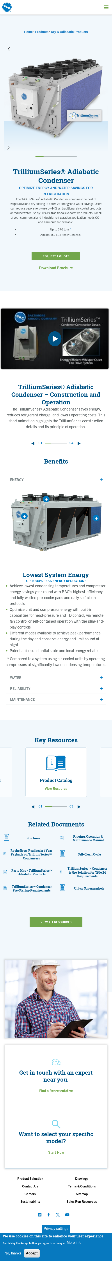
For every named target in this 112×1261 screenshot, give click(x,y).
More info (74, 1242)
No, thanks (13, 1253)
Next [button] (8, 148)
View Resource (56, 788)
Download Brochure (56, 267)
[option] (56, 98)
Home (28, 31)
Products (41, 31)
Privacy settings (56, 1228)
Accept (31, 1253)
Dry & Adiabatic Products (69, 31)
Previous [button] (8, 49)
